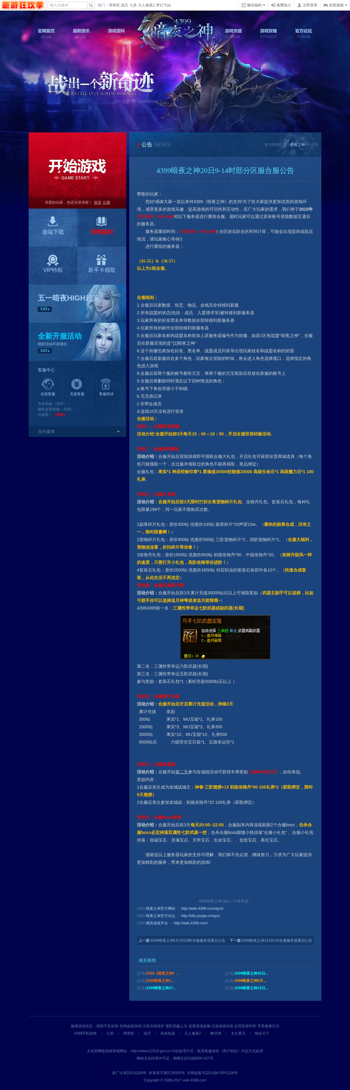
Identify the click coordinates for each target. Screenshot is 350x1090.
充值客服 (77, 387)
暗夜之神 (297, 144)
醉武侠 (215, 1033)
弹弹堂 (114, 5)
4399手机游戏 (85, 1033)
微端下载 (53, 225)
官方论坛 (303, 33)
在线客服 (48, 387)
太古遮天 (238, 1033)
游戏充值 (233, 33)
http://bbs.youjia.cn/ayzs (200, 916)
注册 (106, 202)
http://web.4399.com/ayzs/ (202, 908)
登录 (97, 202)
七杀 (133, 5)
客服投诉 (106, 387)
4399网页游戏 (22, 5)
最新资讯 (81, 33)
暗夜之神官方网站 (160, 908)
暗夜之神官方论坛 (160, 916)
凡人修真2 (146, 5)
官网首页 (46, 33)
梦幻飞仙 (163, 5)
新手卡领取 (102, 263)
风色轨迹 (167, 1033)
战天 (124, 5)
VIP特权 (53, 263)
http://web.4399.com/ (191, 923)
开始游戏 (77, 164)
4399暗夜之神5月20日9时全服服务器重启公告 (188, 940)
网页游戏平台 (157, 923)
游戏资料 (116, 33)
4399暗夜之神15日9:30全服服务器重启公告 (277, 940)
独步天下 (262, 1033)
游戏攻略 (268, 33)
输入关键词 (59, 5)
